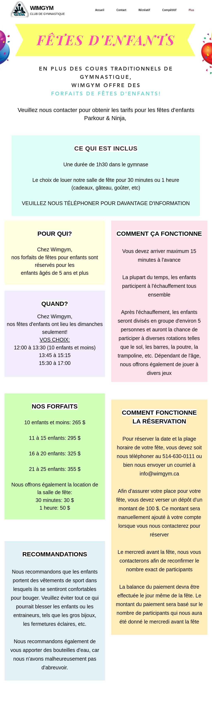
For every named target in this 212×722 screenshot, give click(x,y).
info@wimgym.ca (159, 473)
